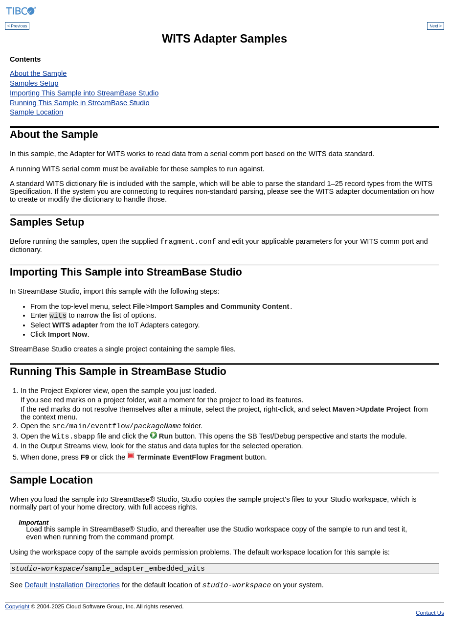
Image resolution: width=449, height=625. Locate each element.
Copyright (17, 609)
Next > (435, 25)
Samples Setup (34, 83)
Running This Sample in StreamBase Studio (80, 103)
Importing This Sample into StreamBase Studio (84, 93)
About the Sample (38, 73)
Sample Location (36, 112)
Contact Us (430, 615)
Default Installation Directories (72, 588)
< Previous (17, 25)
